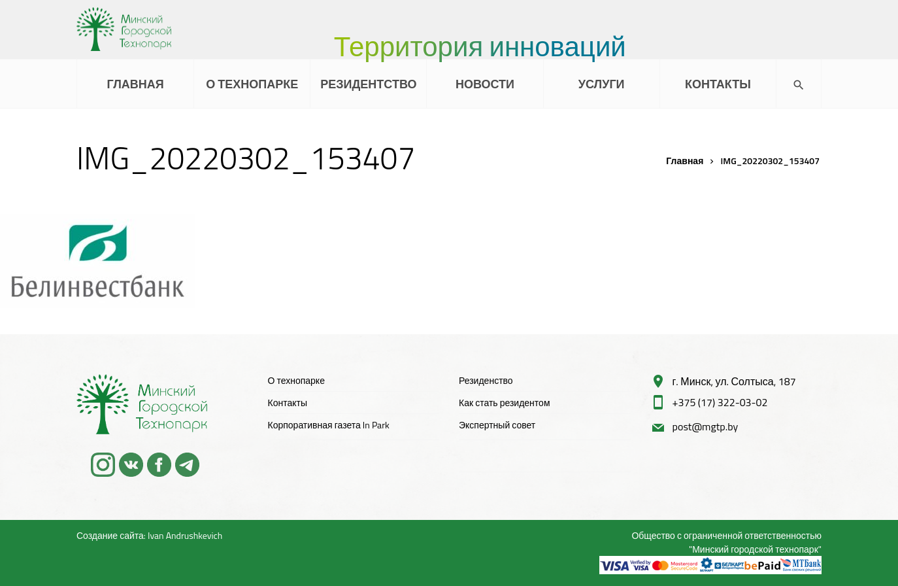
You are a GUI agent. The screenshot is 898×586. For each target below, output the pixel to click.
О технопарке (296, 380)
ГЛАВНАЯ (135, 84)
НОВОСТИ (485, 84)
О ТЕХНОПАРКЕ (252, 84)
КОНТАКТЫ (718, 84)
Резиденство (486, 380)
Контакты (287, 402)
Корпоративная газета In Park (329, 425)
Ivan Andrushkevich (185, 535)
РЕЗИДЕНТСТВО (368, 84)
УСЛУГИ (601, 84)
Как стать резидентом (504, 402)
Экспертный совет (497, 425)
